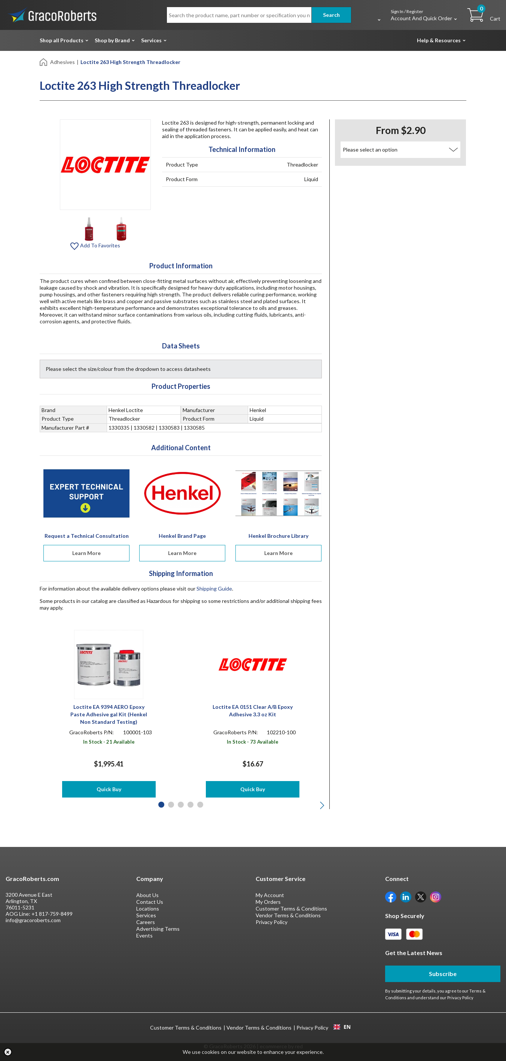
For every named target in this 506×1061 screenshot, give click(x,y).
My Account (270, 895)
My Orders (268, 902)
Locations (147, 908)
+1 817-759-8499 (52, 914)
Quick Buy (109, 789)
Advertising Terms (158, 929)
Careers (145, 922)
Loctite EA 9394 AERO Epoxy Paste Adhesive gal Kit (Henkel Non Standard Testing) (108, 714)
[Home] (44, 61)
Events (144, 935)
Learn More (86, 553)
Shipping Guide (214, 588)
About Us (147, 895)
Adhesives (62, 62)
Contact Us (149, 902)
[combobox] (342, 1027)
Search (331, 15)
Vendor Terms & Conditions (288, 915)
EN (342, 1027)
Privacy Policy (271, 922)
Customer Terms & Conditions (291, 908)
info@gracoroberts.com (33, 920)
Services (151, 40)
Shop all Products (61, 40)
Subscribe (443, 973)
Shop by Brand (112, 40)
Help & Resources (439, 40)
